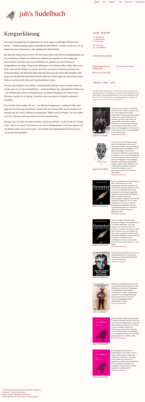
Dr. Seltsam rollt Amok (125, 66)
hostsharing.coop (32, 397)
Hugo (11, 394)
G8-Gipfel (99, 41)
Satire (96, 32)
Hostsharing (26, 394)
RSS (104, 2)
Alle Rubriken (101, 48)
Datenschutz (140, 2)
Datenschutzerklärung (18, 392)
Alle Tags (99, 45)
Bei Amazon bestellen (118, 134)
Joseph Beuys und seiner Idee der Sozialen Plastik (107, 99)
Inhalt (97, 2)
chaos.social (20, 397)
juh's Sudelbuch (42, 14)
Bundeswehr (100, 39)
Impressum (129, 2)
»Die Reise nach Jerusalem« (105, 97)
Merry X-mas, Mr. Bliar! (102, 73)
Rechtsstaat (100, 37)
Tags (120, 2)
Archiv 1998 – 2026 (104, 82)
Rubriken (112, 2)
